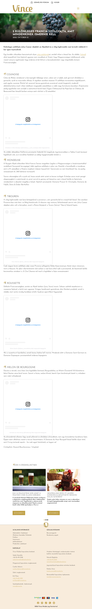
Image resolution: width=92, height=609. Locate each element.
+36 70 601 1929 (18, 578)
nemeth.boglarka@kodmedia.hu (56, 561)
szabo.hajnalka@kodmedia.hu (22, 559)
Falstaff (83, 54)
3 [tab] (47, 519)
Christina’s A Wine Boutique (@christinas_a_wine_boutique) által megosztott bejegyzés (29, 147)
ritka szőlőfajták (43, 54)
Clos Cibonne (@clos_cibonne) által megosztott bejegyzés (28, 261)
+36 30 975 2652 (52, 559)
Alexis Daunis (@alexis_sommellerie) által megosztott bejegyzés (28, 348)
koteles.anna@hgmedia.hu (55, 571)
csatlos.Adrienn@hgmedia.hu (21, 569)
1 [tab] (44, 519)
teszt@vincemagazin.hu (54, 577)
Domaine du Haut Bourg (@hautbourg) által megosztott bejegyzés (28, 432)
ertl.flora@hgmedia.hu (19, 580)
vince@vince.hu (17, 586)
